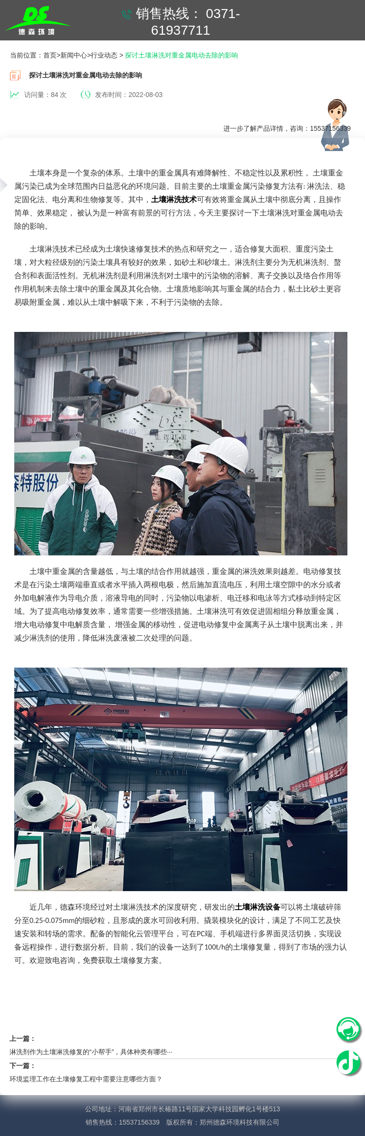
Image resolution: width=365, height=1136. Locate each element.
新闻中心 (73, 55)
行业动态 (104, 55)
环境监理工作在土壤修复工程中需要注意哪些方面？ (86, 1079)
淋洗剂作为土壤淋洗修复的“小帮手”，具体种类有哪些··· (91, 1052)
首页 (50, 55)
